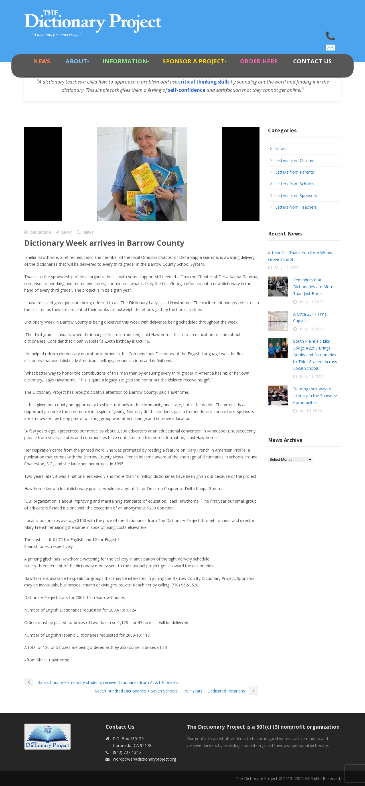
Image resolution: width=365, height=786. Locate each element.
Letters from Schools (294, 183)
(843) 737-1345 (330, 34)
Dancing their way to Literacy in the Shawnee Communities (315, 395)
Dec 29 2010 (40, 232)
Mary (67, 232)
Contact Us (312, 61)
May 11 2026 (287, 267)
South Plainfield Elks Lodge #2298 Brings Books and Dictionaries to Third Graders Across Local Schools (315, 354)
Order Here (259, 61)
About (76, 61)
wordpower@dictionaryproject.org (330, 45)
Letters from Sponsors (296, 195)
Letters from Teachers (296, 207)
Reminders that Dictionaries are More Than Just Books (313, 286)
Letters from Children (295, 160)
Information (125, 61)
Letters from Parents (294, 172)
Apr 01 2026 (311, 410)
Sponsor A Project (194, 61)
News (41, 61)
